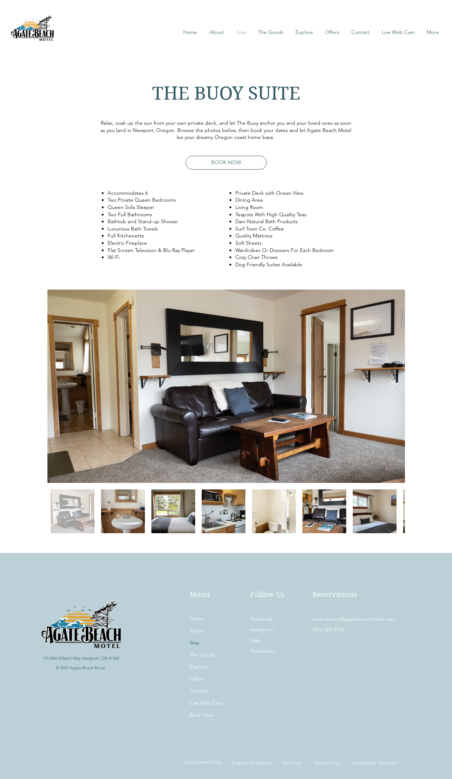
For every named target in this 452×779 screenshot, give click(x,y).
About (197, 630)
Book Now (201, 715)
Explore (198, 666)
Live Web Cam (206, 702)
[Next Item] (392, 386)
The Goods (202, 654)
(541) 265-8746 (328, 629)
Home (197, 618)
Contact (199, 690)
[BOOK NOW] (226, 163)
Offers (197, 678)
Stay (194, 642)
